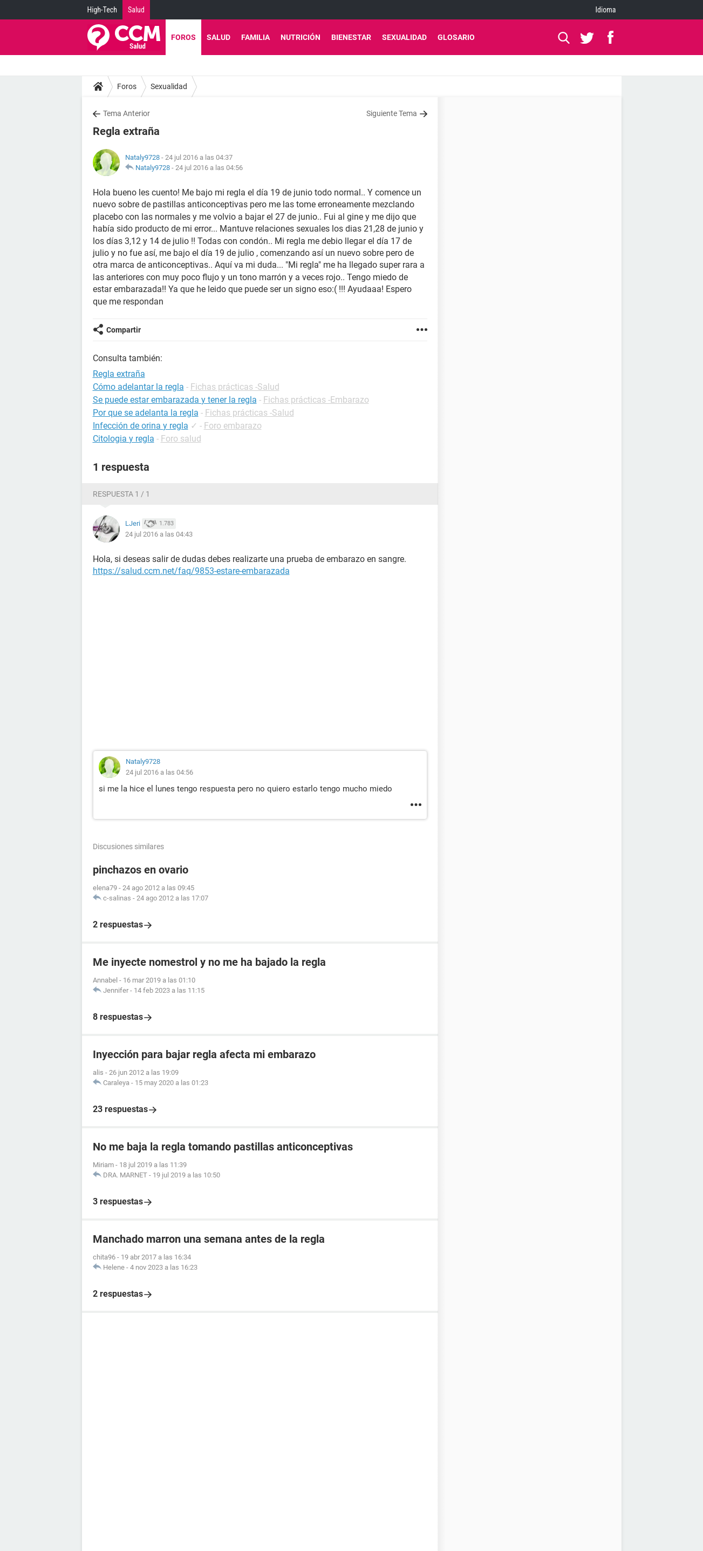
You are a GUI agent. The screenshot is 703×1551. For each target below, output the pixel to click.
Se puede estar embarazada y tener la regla (175, 400)
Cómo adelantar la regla (138, 387)
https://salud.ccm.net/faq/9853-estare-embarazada (191, 571)
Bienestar (351, 37)
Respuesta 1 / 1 (121, 494)
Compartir (123, 330)
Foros (183, 37)
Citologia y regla (123, 439)
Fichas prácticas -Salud (234, 387)
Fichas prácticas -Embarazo (316, 400)
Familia (255, 37)
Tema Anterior (126, 113)
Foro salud (181, 439)
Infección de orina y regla (140, 426)
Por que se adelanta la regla (146, 413)
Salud (136, 9)
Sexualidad (404, 37)
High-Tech (102, 9)
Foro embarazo (233, 426)
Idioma (606, 9)
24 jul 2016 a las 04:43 (159, 534)
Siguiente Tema (391, 113)
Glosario (456, 37)
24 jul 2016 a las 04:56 (209, 168)
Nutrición (300, 37)
